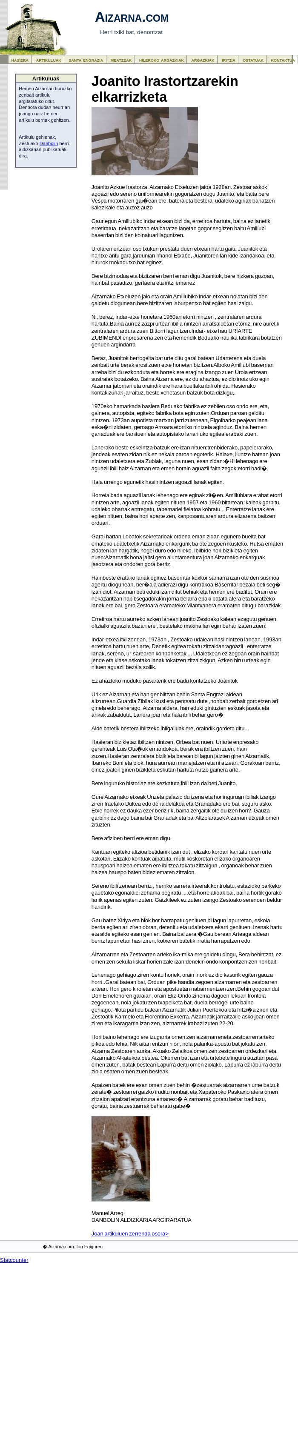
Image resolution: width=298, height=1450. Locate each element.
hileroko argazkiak (161, 60)
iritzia (228, 60)
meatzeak (121, 60)
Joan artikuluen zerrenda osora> (130, 1233)
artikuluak (48, 60)
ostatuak (253, 60)
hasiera (20, 60)
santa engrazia (86, 60)
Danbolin (49, 143)
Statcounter (14, 1260)
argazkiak (203, 60)
